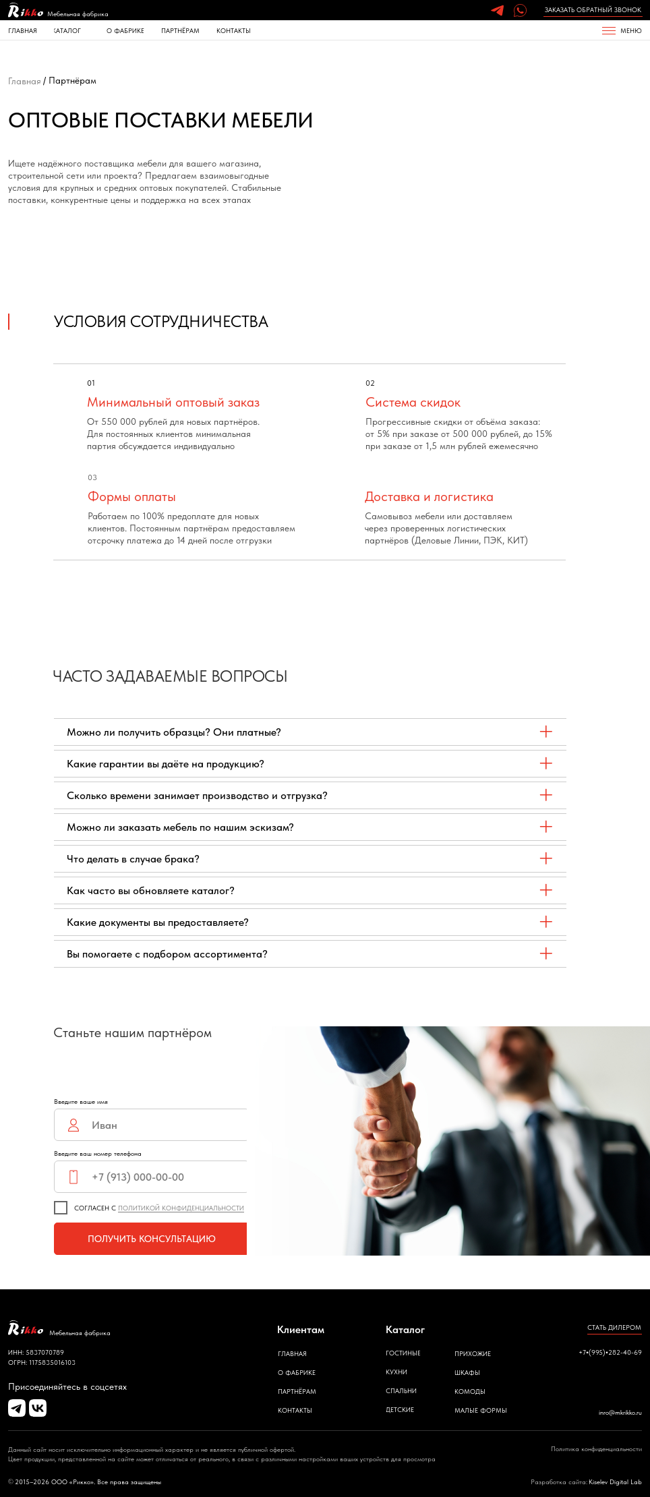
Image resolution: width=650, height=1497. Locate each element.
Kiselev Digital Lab (615, 1481)
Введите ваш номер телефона (98, 1153)
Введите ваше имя (81, 1101)
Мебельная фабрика (78, 13)
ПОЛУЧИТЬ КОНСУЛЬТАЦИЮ (152, 1238)
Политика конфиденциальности (596, 1448)
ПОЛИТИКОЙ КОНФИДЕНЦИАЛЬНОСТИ (181, 1208)
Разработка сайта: (559, 1481)
